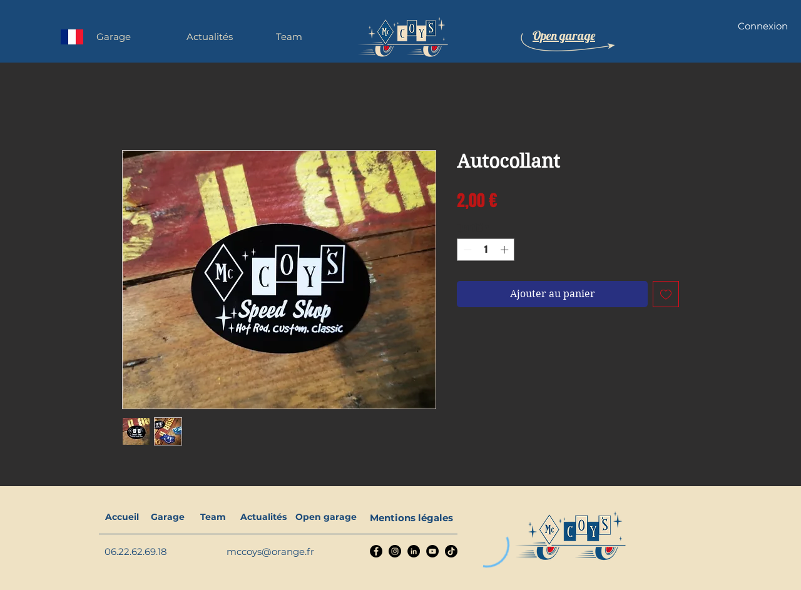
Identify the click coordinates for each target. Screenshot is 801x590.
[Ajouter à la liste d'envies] (666, 294)
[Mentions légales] (411, 517)
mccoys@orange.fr (270, 551)
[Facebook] (376, 551)
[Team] (213, 517)
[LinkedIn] (413, 551)
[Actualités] (263, 517)
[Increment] (505, 249)
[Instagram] (395, 551)
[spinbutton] (486, 249)
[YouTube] (432, 551)
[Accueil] (122, 517)
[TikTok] (451, 551)
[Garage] (167, 517)
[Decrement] (466, 249)
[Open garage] (326, 517)
